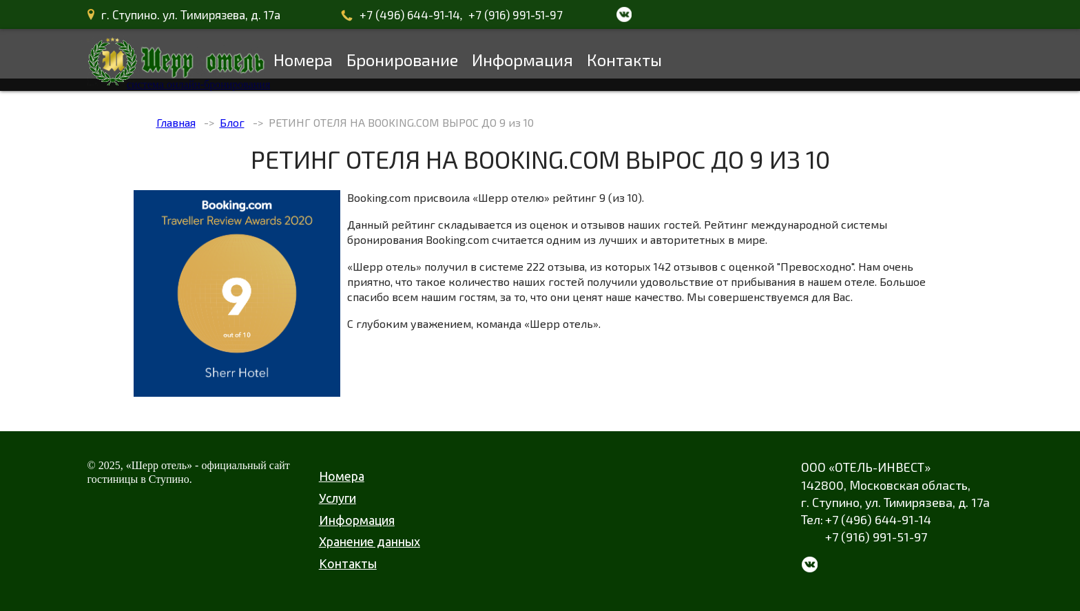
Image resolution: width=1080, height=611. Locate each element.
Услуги (337, 498)
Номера (303, 60)
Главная (176, 122)
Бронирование (402, 60)
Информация (522, 60)
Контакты (624, 60)
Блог (232, 122)
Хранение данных (369, 541)
